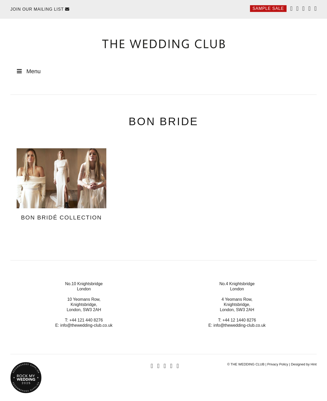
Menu (28, 71)
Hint (314, 364)
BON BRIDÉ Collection (61, 217)
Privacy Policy (277, 364)
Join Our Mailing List (39, 9)
